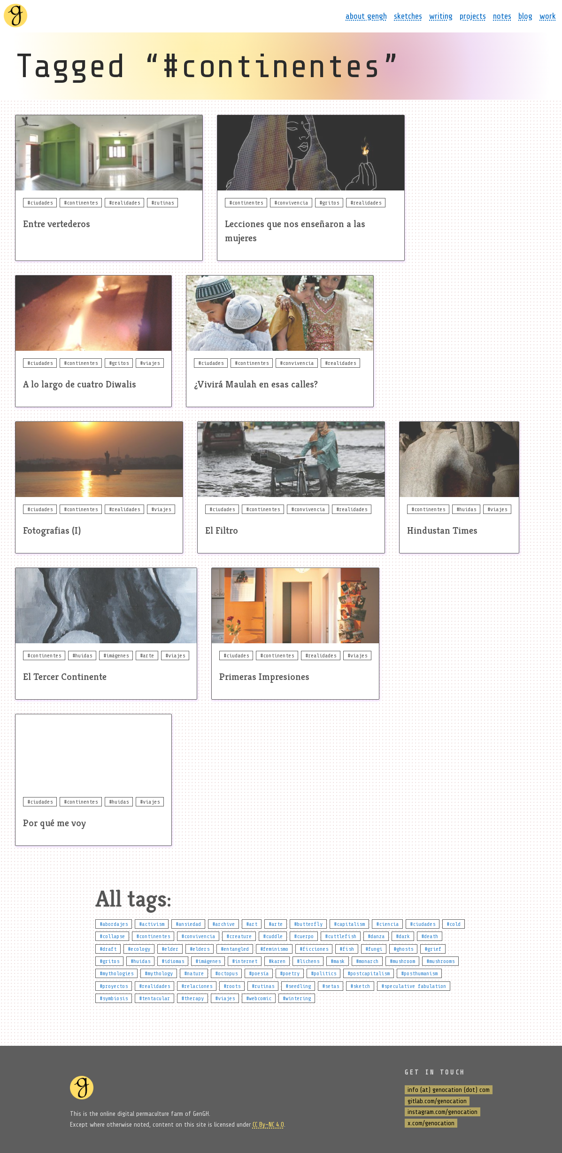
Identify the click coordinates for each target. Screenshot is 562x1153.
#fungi (373, 949)
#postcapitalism (368, 973)
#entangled (235, 949)
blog (525, 16)
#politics (323, 973)
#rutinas (263, 986)
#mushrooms (440, 961)
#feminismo (274, 949)
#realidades (154, 986)
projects (473, 16)
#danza (376, 936)
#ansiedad (188, 924)
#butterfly (308, 924)
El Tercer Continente (65, 677)
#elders (199, 949)
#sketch (360, 986)
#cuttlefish (340, 936)
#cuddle (273, 936)
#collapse (112, 936)
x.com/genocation (431, 1123)
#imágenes (208, 961)
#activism (151, 924)
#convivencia (198, 936)
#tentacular (154, 998)
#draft (108, 949)
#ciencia (387, 924)
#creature (239, 936)
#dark (403, 936)
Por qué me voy (54, 823)
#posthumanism (419, 973)
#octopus (226, 973)
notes (502, 16)
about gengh (366, 16)
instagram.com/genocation (442, 1111)
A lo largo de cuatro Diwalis (79, 384)
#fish (346, 949)
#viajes (225, 998)
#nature (194, 973)
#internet (244, 961)
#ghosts (403, 949)
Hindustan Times (442, 531)
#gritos (109, 961)
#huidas (140, 961)
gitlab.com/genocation (437, 1101)
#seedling (298, 986)
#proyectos (114, 986)
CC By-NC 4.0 (268, 1124)
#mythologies (116, 973)
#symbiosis (114, 998)
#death (429, 936)
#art (251, 924)
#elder (170, 949)
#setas (330, 986)
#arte (276, 924)
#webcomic (258, 998)
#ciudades (422, 924)
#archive (223, 924)
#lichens (308, 961)
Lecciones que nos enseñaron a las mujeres (295, 231)
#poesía (259, 973)
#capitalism (349, 924)
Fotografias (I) (52, 531)
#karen (277, 961)
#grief (432, 949)
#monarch (367, 961)
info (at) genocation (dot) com (449, 1089)
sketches (408, 16)
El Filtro (221, 531)
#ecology (139, 949)
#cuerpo (304, 936)
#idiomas (173, 961)
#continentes (153, 936)
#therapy (192, 998)
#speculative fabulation (413, 986)
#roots (231, 986)
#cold (454, 924)
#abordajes (114, 924)
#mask (338, 961)
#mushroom (402, 961)
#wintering (297, 998)
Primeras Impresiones (264, 677)
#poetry (290, 973)
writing (441, 16)
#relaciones (196, 986)
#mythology (159, 973)
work (547, 16)
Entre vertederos (56, 224)
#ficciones (314, 949)
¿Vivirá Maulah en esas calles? (256, 384)
